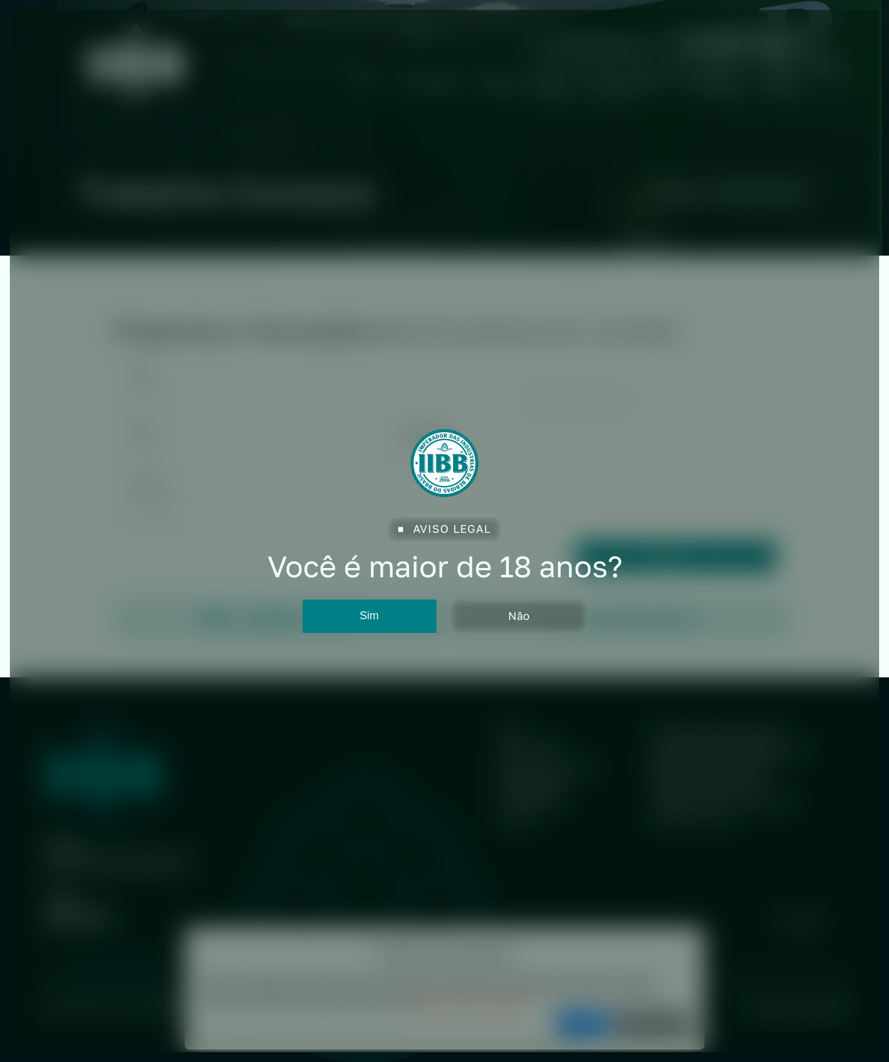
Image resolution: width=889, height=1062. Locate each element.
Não (519, 615)
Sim (369, 615)
